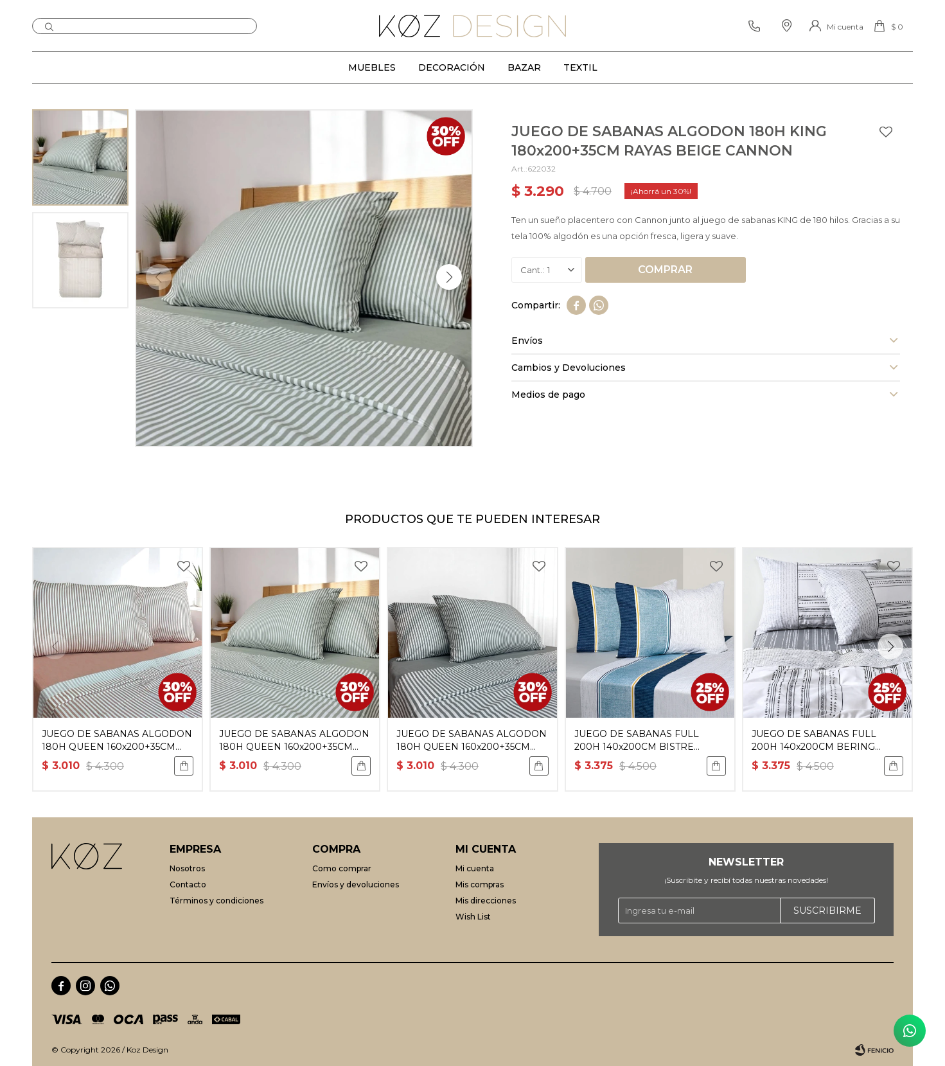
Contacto (188, 884)
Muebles (372, 67)
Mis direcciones (485, 900)
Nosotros (187, 868)
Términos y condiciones (216, 900)
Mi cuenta (474, 868)
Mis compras (479, 884)
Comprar (665, 269)
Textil (580, 67)
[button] (449, 277)
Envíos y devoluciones (355, 884)
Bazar (524, 67)
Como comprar (341, 868)
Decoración (451, 67)
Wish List (473, 916)
